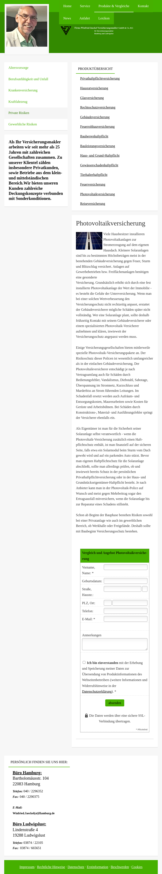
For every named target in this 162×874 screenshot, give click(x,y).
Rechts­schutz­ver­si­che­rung (97, 107)
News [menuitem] (67, 18)
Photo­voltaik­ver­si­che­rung (97, 194)
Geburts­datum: (92, 581)
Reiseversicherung (92, 203)
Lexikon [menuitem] (103, 18)
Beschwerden (120, 867)
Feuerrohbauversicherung (97, 126)
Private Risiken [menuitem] (18, 113)
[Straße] (122, 589)
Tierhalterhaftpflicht (93, 174)
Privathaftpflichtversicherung (100, 78)
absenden (114, 703)
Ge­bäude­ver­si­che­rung (95, 117)
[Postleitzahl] (108, 603)
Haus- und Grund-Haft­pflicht (100, 155)
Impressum (27, 867)
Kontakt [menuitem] (143, 6)
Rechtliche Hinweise (51, 867)
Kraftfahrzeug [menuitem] (17, 101)
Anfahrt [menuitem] (84, 18)
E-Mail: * (88, 619)
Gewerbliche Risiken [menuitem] (22, 124)
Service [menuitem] (85, 6)
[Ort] (129, 603)
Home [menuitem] (67, 6)
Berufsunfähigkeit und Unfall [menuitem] (28, 79)
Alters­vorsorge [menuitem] (18, 67)
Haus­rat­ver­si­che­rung (94, 88)
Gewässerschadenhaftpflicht (99, 165)
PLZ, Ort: (88, 603)
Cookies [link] (136, 867)
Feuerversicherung (92, 184)
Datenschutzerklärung (97, 691)
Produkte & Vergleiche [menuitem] (114, 6)
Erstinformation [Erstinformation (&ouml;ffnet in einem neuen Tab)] (97, 867)
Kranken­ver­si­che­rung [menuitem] (23, 90)
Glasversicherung (92, 98)
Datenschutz (76, 867)
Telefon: (87, 611)
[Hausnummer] (144, 589)
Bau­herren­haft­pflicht (94, 136)
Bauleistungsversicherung (97, 146)
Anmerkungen (91, 635)
